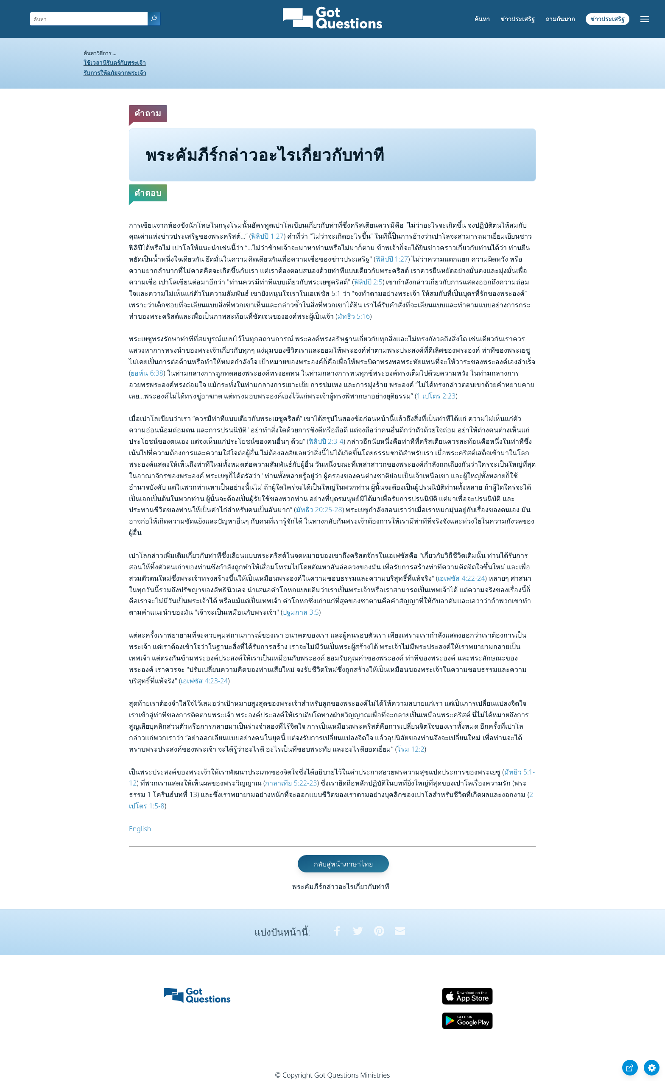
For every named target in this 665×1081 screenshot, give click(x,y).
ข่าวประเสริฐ (517, 19)
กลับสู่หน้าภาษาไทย (343, 864)
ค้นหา (482, 19)
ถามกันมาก (560, 19)
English (140, 828)
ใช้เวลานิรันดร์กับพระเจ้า (115, 63)
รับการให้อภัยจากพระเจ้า (115, 73)
